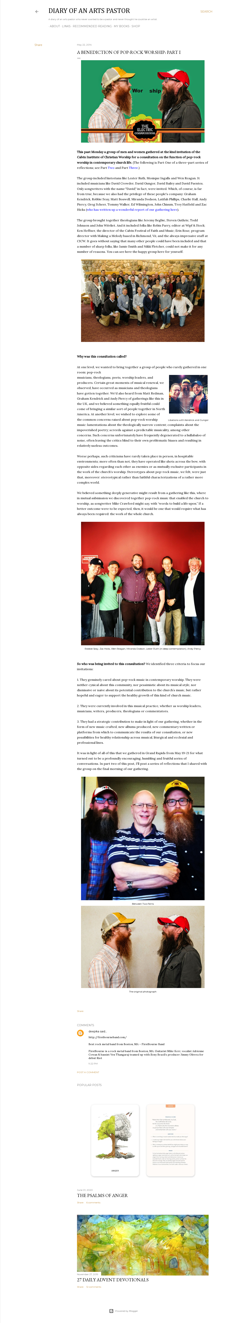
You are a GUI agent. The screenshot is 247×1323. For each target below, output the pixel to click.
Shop (134, 26)
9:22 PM (93, 1063)
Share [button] (38, 45)
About (53, 26)
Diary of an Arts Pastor (89, 11)
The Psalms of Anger (102, 1195)
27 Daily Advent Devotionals (113, 1280)
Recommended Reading (90, 26)
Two (111, 168)
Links (65, 26)
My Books (120, 26)
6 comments (93, 1202)
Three (133, 168)
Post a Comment (88, 1072)
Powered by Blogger (123, 1311)
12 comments (93, 1286)
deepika (94, 1031)
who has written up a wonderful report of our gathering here (132, 209)
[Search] (206, 11)
